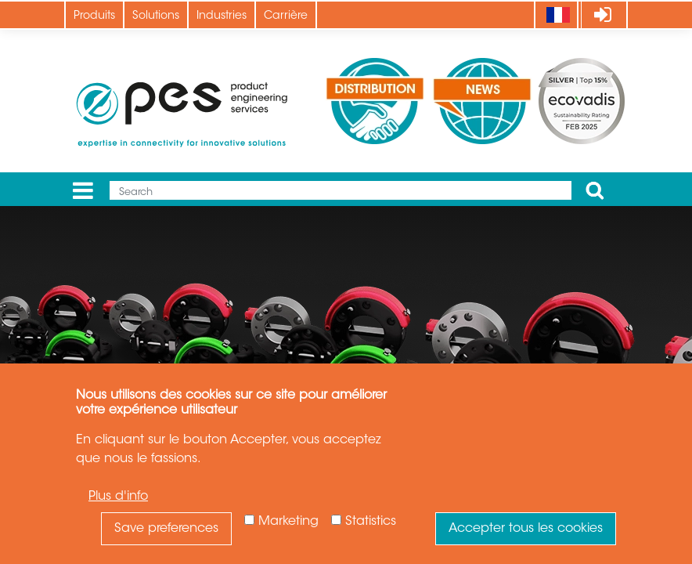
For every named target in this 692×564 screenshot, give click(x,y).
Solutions (155, 16)
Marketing (288, 521)
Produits (94, 16)
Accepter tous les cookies (526, 528)
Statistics (370, 521)
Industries (221, 16)
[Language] (558, 15)
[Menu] (83, 190)
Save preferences (166, 528)
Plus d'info (118, 496)
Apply (594, 190)
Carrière (286, 16)
